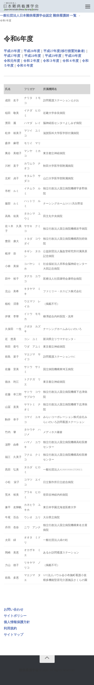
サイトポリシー (15, 616)
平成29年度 (53, 56)
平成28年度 (32, 56)
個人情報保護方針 (17, 622)
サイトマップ (13, 634)
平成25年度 (12, 51)
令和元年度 (12, 61)
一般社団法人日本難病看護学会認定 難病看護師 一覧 (38, 15)
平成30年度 (73, 56)
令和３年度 (51, 61)
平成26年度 (32, 51)
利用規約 (10, 628)
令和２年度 (31, 61)
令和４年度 (70, 61)
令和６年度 (25, 65)
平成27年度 (12, 56)
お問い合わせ (13, 609)
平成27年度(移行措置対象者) (64, 51)
